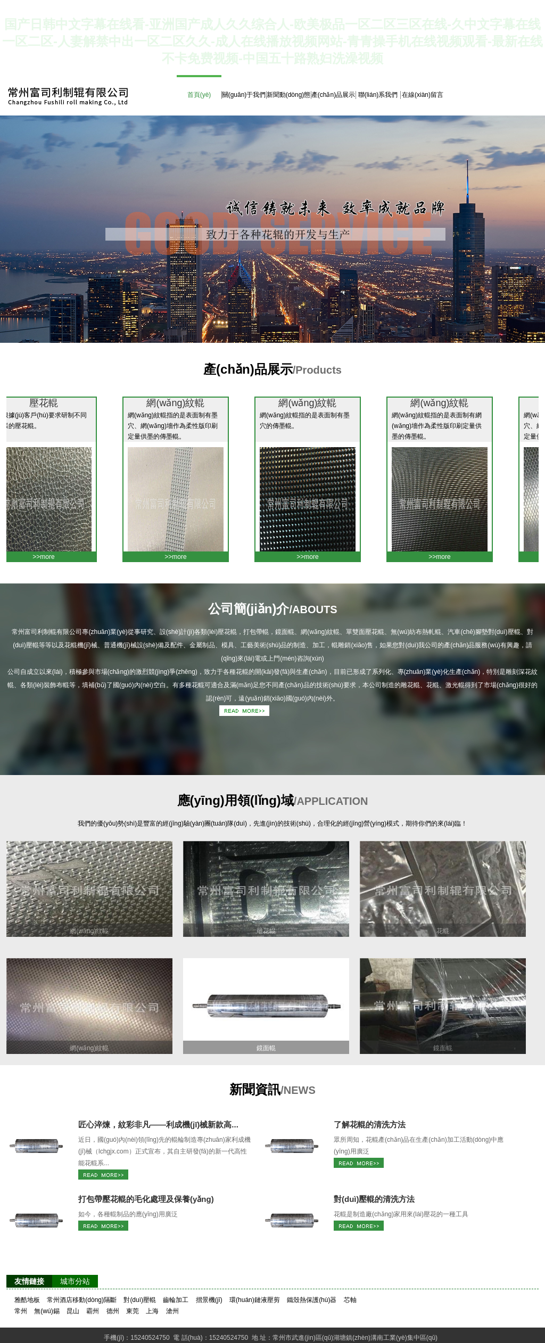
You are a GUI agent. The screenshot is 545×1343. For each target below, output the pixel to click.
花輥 (442, 931)
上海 (152, 1311)
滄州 (172, 1311)
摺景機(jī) (209, 1300)
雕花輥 (266, 931)
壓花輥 (49, 403)
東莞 (132, 1311)
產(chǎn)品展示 (333, 94)
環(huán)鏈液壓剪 (254, 1300)
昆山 (73, 1311)
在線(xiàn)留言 (422, 94)
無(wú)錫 (46, 1311)
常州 (20, 1311)
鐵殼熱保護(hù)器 (311, 1300)
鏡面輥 (266, 1048)
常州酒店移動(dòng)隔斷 (82, 1300)
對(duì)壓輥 (139, 1300)
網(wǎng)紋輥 (181, 403)
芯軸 (350, 1300)
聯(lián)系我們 (378, 94)
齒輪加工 (175, 1300)
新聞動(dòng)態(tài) (289, 102)
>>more (49, 557)
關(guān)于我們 (244, 94)
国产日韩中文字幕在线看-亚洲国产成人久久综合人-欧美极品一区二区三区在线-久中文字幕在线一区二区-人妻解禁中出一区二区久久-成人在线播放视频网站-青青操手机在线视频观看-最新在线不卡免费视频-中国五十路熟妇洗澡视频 (272, 41)
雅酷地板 (27, 1300)
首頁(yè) (199, 94)
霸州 (92, 1311)
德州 (112, 1311)
